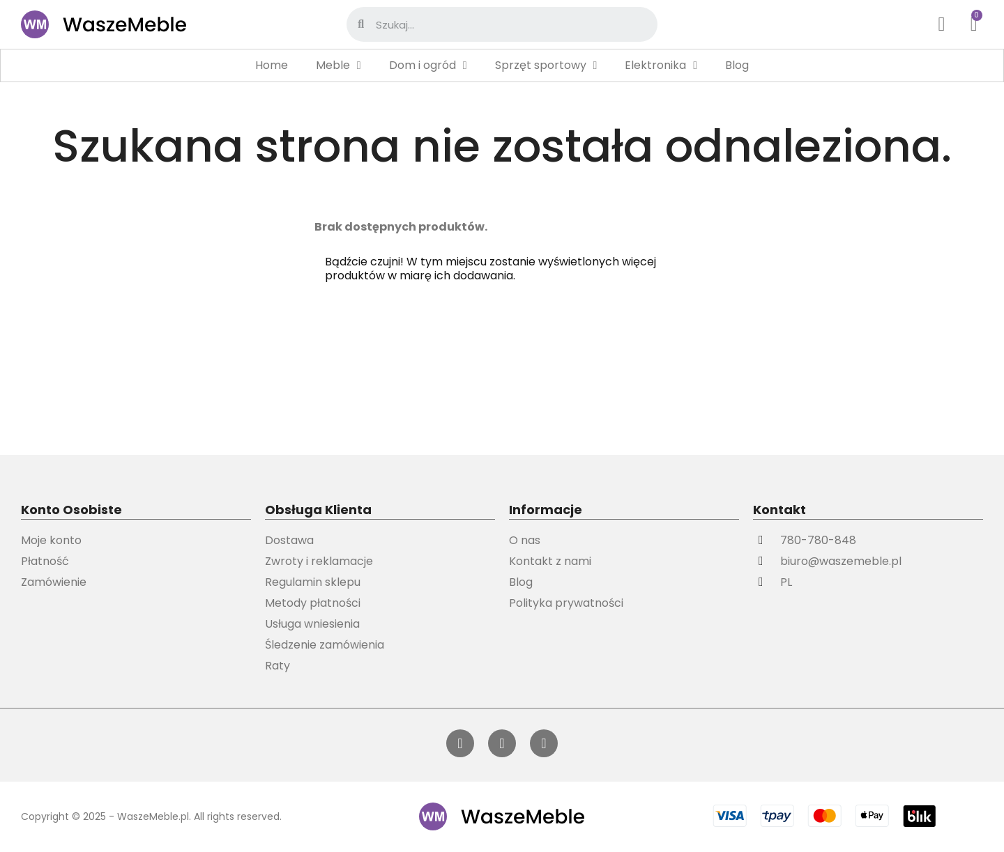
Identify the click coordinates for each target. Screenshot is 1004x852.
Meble (338, 65)
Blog (737, 65)
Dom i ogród (428, 65)
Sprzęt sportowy (546, 65)
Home (271, 65)
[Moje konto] (942, 24)
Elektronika (661, 65)
